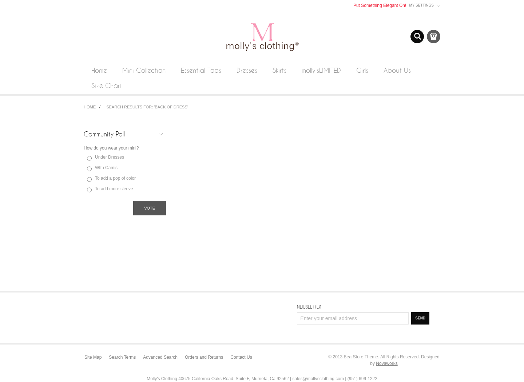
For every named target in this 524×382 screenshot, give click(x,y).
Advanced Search (160, 357)
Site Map (93, 357)
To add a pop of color (115, 178)
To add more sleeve (114, 188)
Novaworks (386, 363)
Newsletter (309, 306)
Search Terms (122, 357)
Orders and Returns (204, 357)
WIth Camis (106, 167)
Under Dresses (109, 157)
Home (90, 107)
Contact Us (241, 357)
